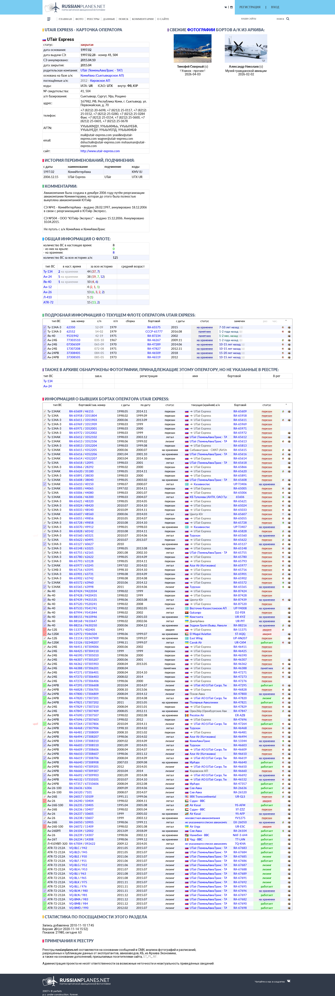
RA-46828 (75, 689)
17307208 (73, 348)
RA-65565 (75, 587)
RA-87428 (75, 595)
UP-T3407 (240, 527)
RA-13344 (75, 741)
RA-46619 (75, 758)
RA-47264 (75, 723)
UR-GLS (240, 796)
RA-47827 (154, 348)
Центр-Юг (196, 514)
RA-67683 (240, 848)
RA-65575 (154, 327)
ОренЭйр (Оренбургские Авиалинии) (214, 711)
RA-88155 (75, 616)
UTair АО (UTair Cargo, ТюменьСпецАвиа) (220, 685)
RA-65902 (75, 578)
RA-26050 (75, 822)
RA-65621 (75, 501)
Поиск (283, 18)
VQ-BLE (74, 856)
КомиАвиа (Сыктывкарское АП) (102, 75)
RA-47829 (75, 706)
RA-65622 (75, 539)
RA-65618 (75, 462)
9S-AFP (240, 813)
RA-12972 (75, 634)
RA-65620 (75, 471)
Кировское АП (100, 80)
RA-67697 (240, 895)
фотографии (201, 29)
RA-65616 (75, 454)
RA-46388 (75, 668)
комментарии (143, 19)
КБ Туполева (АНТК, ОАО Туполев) (212, 497)
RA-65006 (75, 492)
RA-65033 (75, 509)
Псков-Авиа (197, 694)
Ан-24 (47, 276)
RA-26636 (75, 788)
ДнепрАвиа (197, 621)
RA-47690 (75, 715)
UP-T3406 (240, 484)
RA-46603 (75, 745)
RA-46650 (75, 766)
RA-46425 (75, 651)
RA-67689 (240, 873)
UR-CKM (240, 642)
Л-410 (47, 297)
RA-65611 (75, 420)
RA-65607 (75, 514)
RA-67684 (240, 852)
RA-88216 (75, 625)
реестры (93, 19)
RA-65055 (75, 518)
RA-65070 (75, 527)
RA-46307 (75, 659)
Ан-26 (47, 292)
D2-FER (240, 612)
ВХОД (275, 7)
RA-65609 (75, 411)
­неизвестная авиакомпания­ (202, 818)
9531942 (73, 335)
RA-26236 (75, 809)
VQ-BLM (74, 890)
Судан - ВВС (197, 801)
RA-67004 (75, 843)
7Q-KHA (240, 843)
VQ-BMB (74, 903)
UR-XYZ (240, 616)
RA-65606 (75, 497)
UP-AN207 (240, 638)
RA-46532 (75, 779)
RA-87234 (154, 335)
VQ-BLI (73, 873)
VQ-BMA (75, 899)
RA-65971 (75, 428)
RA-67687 (240, 865)
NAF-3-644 (240, 835)
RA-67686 (240, 860)
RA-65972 (75, 432)
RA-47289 (154, 344)
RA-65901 (75, 574)
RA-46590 (75, 655)
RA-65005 (75, 488)
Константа (196, 616)
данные (109, 19)
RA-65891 (75, 475)
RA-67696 (240, 890)
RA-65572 (75, 582)
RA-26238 (75, 818)
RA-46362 (75, 664)
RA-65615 (75, 450)
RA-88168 (75, 621)
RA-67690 (240, 903)
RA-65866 (75, 467)
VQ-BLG (74, 865)
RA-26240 (75, 801)
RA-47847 (75, 711)
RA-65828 (75, 531)
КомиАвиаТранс (200, 741)
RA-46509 (154, 353)
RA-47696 (75, 719)
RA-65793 (75, 561)
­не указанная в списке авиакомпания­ (208, 822)
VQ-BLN (74, 895)
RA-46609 (75, 749)
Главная (65, 19)
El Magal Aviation (200, 634)
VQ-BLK (74, 882)
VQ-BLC (74, 848)
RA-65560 (75, 535)
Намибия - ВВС (199, 835)
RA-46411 (75, 646)
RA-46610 (75, 753)
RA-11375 (75, 629)
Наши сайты (248, 19)
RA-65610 (75, 484)
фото (79, 19)
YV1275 (240, 818)
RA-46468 (75, 728)
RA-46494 (75, 736)
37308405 (73, 353)
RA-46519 (154, 357)
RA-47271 (75, 672)
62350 (71, 327)
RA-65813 (75, 445)
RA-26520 (75, 792)
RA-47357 (75, 783)
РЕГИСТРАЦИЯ (249, 7)
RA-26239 (75, 835)
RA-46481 (75, 732)
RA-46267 (154, 340)
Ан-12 (47, 287)
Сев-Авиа (196, 788)
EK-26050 (240, 822)
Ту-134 (48, 271)
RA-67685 (240, 856)
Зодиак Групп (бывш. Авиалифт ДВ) (213, 625)
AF (155, 956)
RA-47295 (75, 685)
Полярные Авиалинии (204, 702)
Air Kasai (195, 805)
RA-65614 (75, 458)
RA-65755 (75, 552)
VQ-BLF (74, 860)
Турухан (195, 535)
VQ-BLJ (74, 878)
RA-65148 (75, 548)
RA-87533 (75, 608)
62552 (71, 331)
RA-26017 (75, 796)
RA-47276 (75, 681)
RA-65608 (75, 480)
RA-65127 (75, 544)
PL (150, 956)
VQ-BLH (74, 869)
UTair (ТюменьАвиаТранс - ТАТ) (102, 70)
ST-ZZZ (240, 809)
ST (145, 956)
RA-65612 (75, 437)
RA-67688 (240, 869)
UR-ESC (240, 826)
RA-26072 (75, 826)
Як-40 (47, 282)
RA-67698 (240, 908)
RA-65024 (75, 505)
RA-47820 (75, 698)
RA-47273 (75, 676)
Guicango (195, 612)
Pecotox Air (197, 715)
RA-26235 (75, 805)
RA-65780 (75, 557)
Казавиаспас (202, 484)
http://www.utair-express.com (100, 151)
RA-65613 (75, 441)
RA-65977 (75, 565)
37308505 (73, 357)
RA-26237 (75, 813)
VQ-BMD (75, 908)
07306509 (73, 344)
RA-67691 (240, 878)
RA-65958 (75, 415)
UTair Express (202, 411)
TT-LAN (240, 839)
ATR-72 (48, 302)
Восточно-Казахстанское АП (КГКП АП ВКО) (219, 608)
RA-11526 (75, 642)
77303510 (73, 340)
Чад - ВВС (196, 839)
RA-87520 (75, 604)
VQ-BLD (74, 852)
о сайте (163, 19)
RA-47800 (75, 694)
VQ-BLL (74, 886)
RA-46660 (75, 771)
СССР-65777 (154, 331)
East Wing (196, 638)
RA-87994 (75, 612)
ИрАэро (195, 762)
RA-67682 (240, 899)
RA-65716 (75, 569)
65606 (240, 497)
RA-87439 (75, 599)
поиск (123, 19)
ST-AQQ (240, 634)
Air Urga (195, 826)
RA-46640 (75, 762)
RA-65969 (75, 424)
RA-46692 (75, 775)
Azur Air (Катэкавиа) (203, 565)
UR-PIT (240, 621)
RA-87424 (75, 591)
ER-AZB (240, 715)
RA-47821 (75, 702)
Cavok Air (196, 642)
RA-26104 (75, 830)
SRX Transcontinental (203, 796)
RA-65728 (75, 522)
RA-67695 (240, 886)
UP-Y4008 (240, 608)
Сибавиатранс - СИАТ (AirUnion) (210, 450)
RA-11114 (75, 638)
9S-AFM (240, 805)
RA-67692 (240, 882)
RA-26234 (75, 839)
